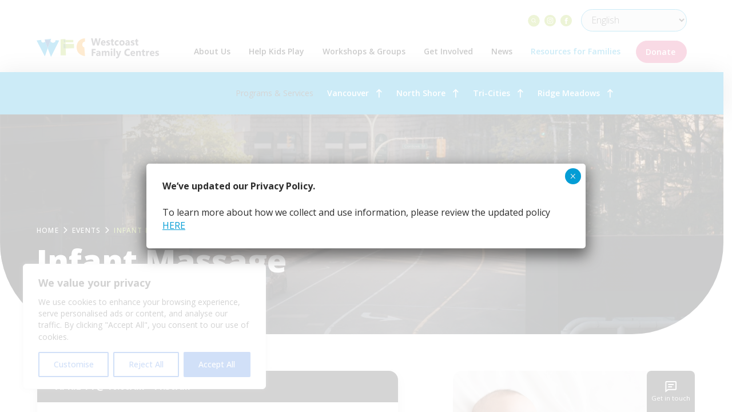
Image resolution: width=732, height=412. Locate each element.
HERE (173, 225)
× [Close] (573, 176)
